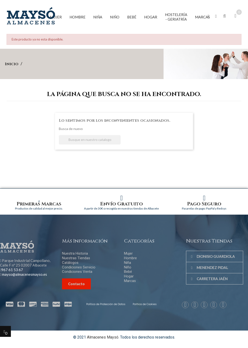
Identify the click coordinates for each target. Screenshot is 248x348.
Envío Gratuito (121, 204)
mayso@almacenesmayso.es (24, 274)
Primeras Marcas (39, 204)
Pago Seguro (204, 204)
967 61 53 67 (12, 269)
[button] (208, 16)
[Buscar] (90, 140)
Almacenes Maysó (102, 337)
